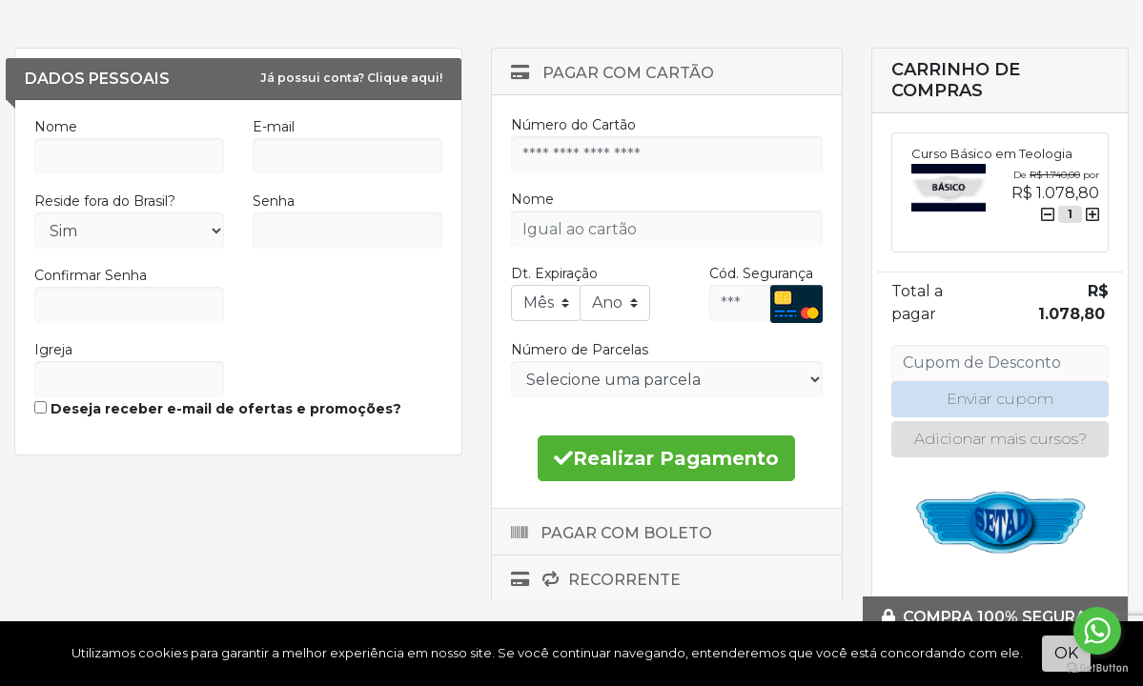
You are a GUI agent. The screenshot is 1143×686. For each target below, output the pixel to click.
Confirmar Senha (90, 275)
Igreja (53, 349)
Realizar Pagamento (666, 458)
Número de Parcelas (579, 349)
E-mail (274, 126)
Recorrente (596, 580)
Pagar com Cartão (612, 73)
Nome (55, 126)
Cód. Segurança (761, 273)
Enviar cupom (1000, 399)
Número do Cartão (573, 124)
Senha (274, 201)
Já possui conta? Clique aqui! (351, 78)
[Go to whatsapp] (1097, 631)
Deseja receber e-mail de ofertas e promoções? (217, 408)
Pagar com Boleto (611, 533)
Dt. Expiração (554, 273)
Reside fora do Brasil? (104, 201)
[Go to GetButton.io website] (1097, 667)
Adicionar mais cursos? (1000, 439)
